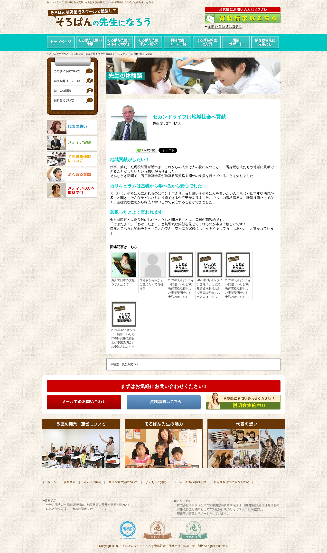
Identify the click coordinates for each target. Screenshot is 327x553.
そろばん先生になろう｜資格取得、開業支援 (71, 54)
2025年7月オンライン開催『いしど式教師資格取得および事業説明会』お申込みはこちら (209, 289)
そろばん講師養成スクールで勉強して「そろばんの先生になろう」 (104, 18)
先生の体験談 (105, 54)
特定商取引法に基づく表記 (231, 482)
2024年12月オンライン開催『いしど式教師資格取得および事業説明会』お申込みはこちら (123, 338)
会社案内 (69, 482)
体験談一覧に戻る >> (124, 364)
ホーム (51, 482)
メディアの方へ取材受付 (190, 482)
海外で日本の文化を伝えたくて (123, 282)
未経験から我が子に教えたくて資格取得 (151, 284)
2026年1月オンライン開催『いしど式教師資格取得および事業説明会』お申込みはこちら (181, 289)
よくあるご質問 (156, 482)
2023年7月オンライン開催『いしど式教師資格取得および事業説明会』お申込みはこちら (238, 289)
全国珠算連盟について (123, 482)
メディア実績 (92, 482)
